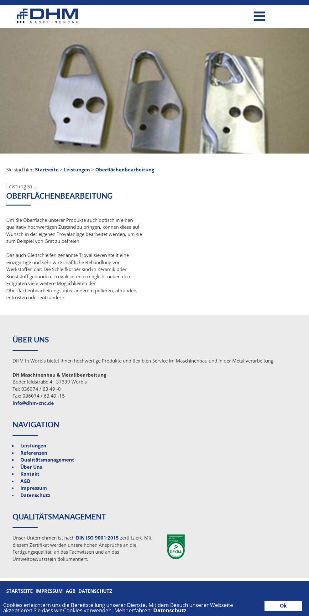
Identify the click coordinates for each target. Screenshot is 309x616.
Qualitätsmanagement (47, 460)
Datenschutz (35, 495)
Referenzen (33, 453)
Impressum (33, 488)
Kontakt (29, 474)
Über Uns (31, 467)
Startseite (19, 591)
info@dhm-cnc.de (33, 403)
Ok (283, 605)
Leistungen (33, 445)
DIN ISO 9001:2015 (97, 538)
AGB (25, 481)
